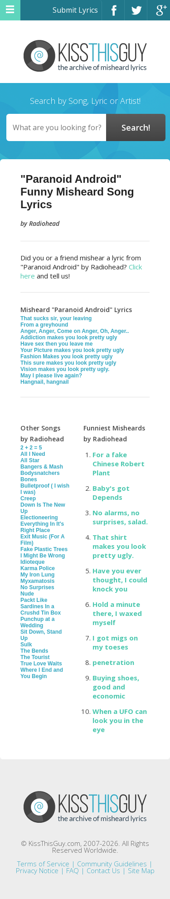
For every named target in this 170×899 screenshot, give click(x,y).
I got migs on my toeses (115, 642)
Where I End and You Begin (41, 673)
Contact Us (103, 870)
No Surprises (37, 587)
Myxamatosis (37, 581)
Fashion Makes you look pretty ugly (66, 356)
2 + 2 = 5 (31, 448)
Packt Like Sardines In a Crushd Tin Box (40, 606)
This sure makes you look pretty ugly (68, 363)
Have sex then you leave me (56, 344)
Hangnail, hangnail (44, 382)
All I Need (32, 454)
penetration (113, 662)
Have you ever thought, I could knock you (119, 579)
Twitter (136, 14)
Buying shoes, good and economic (115, 686)
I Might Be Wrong (42, 555)
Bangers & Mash (41, 467)
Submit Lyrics (75, 10)
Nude (27, 594)
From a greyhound (44, 325)
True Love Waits (41, 663)
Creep (28, 498)
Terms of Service (43, 863)
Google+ (158, 14)
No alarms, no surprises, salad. (120, 517)
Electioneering (39, 517)
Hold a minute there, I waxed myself (117, 613)
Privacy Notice (37, 870)
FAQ (72, 870)
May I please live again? (51, 375)
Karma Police (37, 568)
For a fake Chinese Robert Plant (118, 463)
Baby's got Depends (111, 493)
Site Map (141, 870)
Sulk (26, 644)
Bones (28, 479)
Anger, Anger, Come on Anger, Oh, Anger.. (74, 331)
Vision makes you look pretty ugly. (64, 369)
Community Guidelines (112, 863)
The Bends (34, 651)
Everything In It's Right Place (42, 527)
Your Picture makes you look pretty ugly (72, 350)
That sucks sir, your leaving (56, 318)
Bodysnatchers (40, 473)
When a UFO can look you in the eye (119, 720)
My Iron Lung (37, 575)
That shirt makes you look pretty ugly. (119, 546)
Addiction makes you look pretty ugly (68, 337)
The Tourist (34, 657)
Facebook (113, 14)
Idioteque (32, 562)
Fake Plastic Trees (44, 549)
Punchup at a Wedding (37, 622)
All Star (29, 460)
